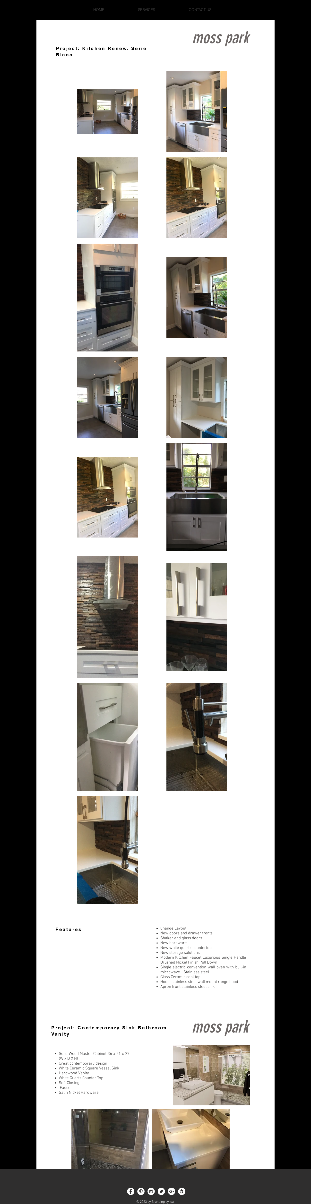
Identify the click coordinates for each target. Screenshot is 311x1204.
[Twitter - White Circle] (161, 1191)
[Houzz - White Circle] (181, 1191)
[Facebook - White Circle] (130, 1191)
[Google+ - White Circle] (171, 1191)
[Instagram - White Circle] (151, 1191)
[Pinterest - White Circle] (141, 1191)
